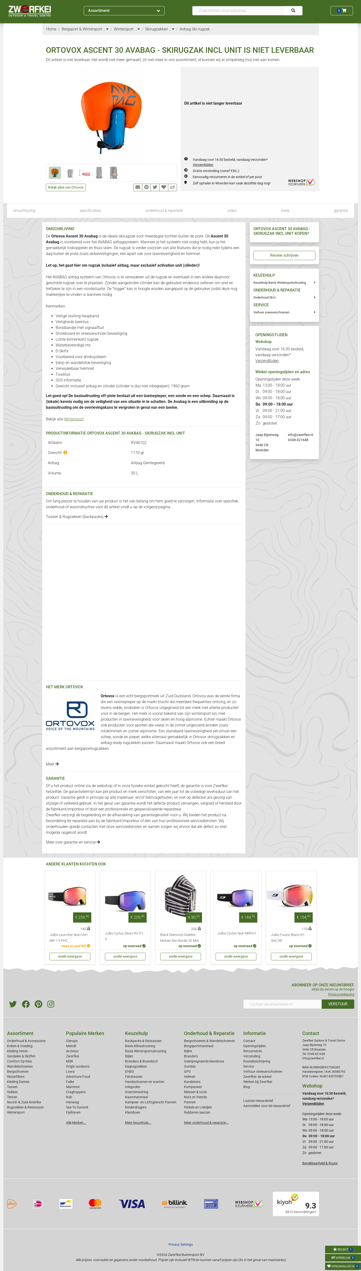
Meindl (71, 1046)
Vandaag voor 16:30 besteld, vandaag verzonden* (279, 355)
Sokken (12, 1092)
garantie (341, 210)
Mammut (73, 1087)
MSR (69, 1061)
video (232, 210)
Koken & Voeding (20, 1046)
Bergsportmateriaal (198, 1046)
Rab (69, 1097)
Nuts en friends (195, 1097)
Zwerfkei (72, 1056)
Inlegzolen (132, 1087)
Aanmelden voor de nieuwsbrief (266, 1106)
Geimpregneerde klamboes (204, 1061)
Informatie (254, 1033)
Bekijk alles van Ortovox (66, 187)
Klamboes (132, 1112)
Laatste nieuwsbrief (258, 1101)
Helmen (189, 1077)
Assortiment (124, 10)
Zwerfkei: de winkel (257, 1077)
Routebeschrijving (256, 1061)
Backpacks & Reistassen (143, 1041)
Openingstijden (254, 1046)
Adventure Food (78, 1077)
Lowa (70, 1071)
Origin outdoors (78, 1066)
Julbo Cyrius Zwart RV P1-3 (124, 936)
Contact (249, 1041)
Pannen (190, 1102)
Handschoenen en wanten (144, 1082)
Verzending (251, 1056)
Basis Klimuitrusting (140, 1046)
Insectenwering (136, 1092)
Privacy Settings (180, 1244)
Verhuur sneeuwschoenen (271, 312)
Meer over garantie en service (73, 842)
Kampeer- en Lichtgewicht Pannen (150, 1102)
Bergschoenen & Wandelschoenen (209, 1041)
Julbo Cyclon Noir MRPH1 (237, 933)
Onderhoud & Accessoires (26, 1041)
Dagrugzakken (136, 1066)
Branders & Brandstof (141, 1061)
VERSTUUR (337, 1004)
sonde (181, 395)
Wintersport (74, 419)
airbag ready (111, 742)
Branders (191, 1056)
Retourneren (252, 1051)
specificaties (90, 210)
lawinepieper (155, 395)
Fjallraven (73, 1112)
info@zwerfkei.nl (300, 435)
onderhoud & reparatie (164, 210)
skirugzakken (218, 737)
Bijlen (129, 1056)
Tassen (12, 1087)
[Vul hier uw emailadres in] (282, 1004)
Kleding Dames (18, 1082)
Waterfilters (16, 1077)
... (106, 29)
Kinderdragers (135, 1107)
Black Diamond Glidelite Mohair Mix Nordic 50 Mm (179, 938)
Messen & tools (195, 1092)
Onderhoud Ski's (264, 297)
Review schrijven (284, 255)
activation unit (169, 265)
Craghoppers (76, 1092)
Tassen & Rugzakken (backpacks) (77, 516)
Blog (246, 1087)
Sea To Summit (77, 1107)
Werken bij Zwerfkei (257, 1082)
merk (285, 210)
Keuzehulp (136, 1033)
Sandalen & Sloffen (21, 1056)
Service (248, 1066)
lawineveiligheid (198, 731)
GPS (187, 1071)
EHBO (129, 1071)
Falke (70, 1082)
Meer (52, 764)
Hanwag (72, 1102)
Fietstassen (134, 1077)
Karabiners (192, 1082)
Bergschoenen (18, 1071)
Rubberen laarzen (197, 1112)
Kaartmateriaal (136, 1097)
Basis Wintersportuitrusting (145, 1051)
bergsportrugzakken (92, 748)
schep (205, 395)
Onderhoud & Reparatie (209, 1033)
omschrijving (24, 210)
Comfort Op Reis (19, 1061)
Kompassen (193, 1087)
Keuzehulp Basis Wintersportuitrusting (279, 282)
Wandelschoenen (20, 1066)
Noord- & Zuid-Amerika (24, 1102)
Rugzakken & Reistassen (25, 1107)
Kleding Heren (17, 1051)
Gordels (190, 1066)
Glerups (72, 1041)
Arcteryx (72, 1051)
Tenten (12, 1097)
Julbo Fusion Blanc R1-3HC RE (288, 938)
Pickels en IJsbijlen (198, 1107)
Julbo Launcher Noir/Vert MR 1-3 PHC (69, 938)
